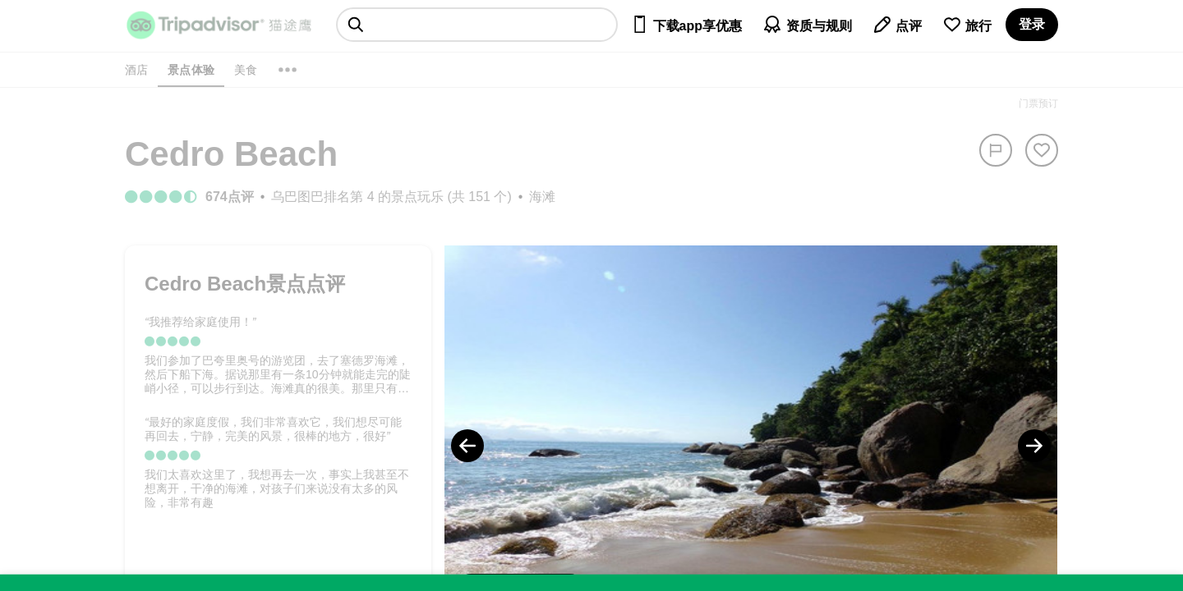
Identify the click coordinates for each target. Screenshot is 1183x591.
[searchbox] (477, 24)
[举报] (995, 150)
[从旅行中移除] (1041, 150)
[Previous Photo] (467, 445)
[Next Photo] (1034, 445)
